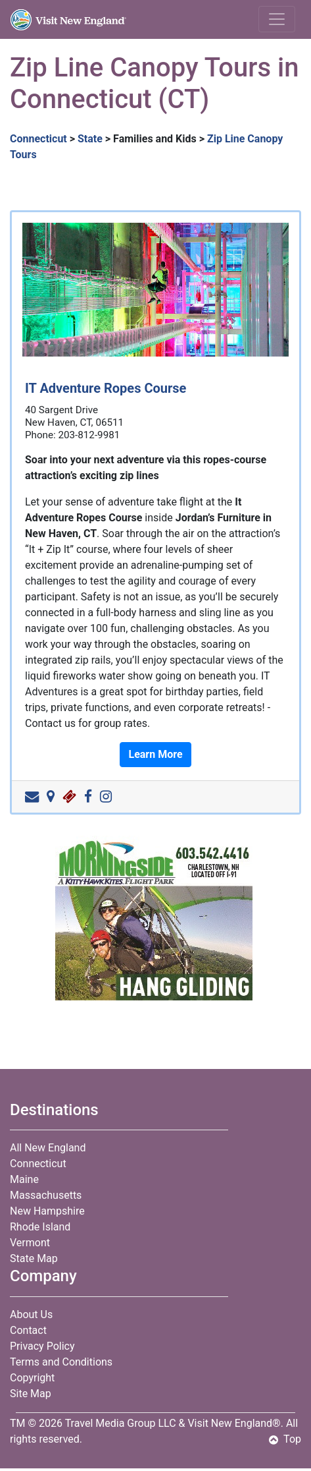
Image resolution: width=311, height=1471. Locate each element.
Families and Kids (155, 138)
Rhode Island (40, 1227)
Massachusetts (46, 1195)
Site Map (30, 1393)
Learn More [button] (155, 754)
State (90, 138)
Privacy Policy (42, 1346)
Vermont (30, 1242)
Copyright (32, 1377)
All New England (47, 1147)
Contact (28, 1330)
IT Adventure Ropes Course (105, 388)
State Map (34, 1258)
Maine (24, 1179)
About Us (31, 1314)
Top (285, 1439)
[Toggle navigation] (276, 19)
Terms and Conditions (61, 1362)
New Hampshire (47, 1211)
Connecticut (38, 138)
